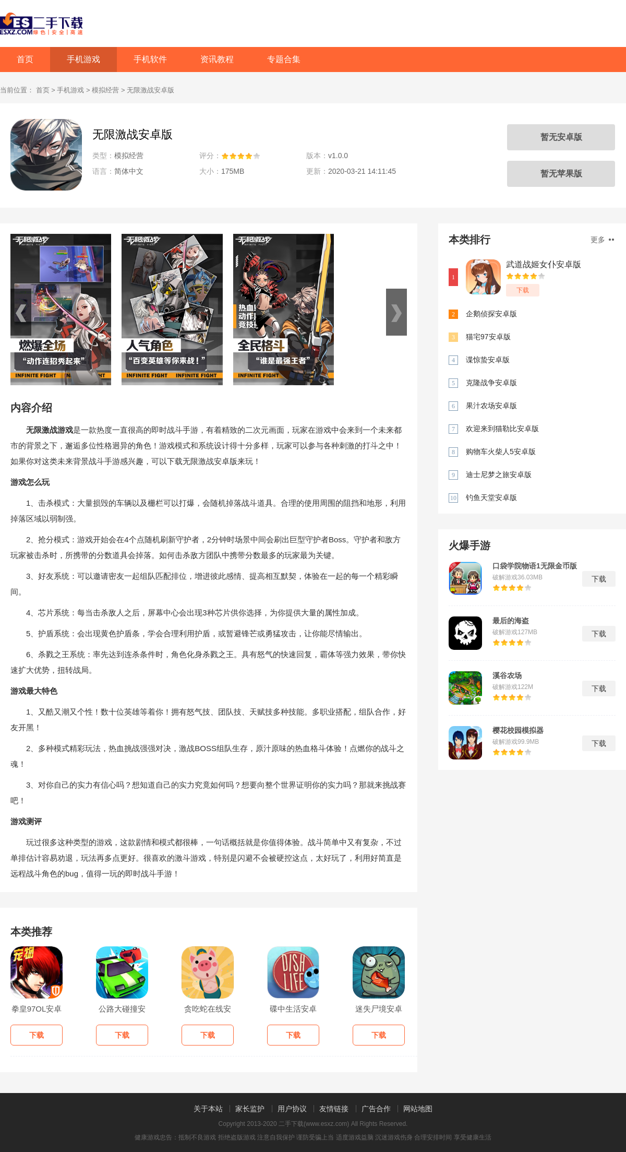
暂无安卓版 (561, 137)
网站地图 (417, 1108)
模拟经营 (105, 90)
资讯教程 (217, 59)
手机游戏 (83, 59)
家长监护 (249, 1108)
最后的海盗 (510, 620)
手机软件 (150, 59)
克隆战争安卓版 (491, 382)
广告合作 (376, 1108)
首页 (25, 59)
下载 (522, 290)
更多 (602, 239)
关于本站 (208, 1108)
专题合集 (283, 59)
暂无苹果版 (561, 173)
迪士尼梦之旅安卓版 (499, 474)
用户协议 (292, 1108)
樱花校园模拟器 (518, 730)
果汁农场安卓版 (491, 405)
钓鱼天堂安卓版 (491, 497)
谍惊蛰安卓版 (488, 359)
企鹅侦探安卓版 (491, 314)
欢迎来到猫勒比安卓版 (502, 428)
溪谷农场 (507, 675)
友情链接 (333, 1108)
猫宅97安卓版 (488, 336)
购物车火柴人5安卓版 (501, 451)
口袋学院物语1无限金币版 (534, 566)
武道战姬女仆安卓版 (543, 264)
